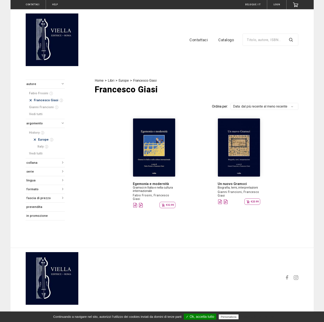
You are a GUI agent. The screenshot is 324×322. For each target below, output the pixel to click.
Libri (111, 80)
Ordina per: (220, 106)
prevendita (34, 207)
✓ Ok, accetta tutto (200, 316)
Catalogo (226, 40)
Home (99, 80)
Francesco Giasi (145, 80)
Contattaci (198, 40)
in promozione (37, 216)
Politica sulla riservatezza (257, 316)
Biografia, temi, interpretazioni (238, 187)
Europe (124, 80)
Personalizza (228, 316)
